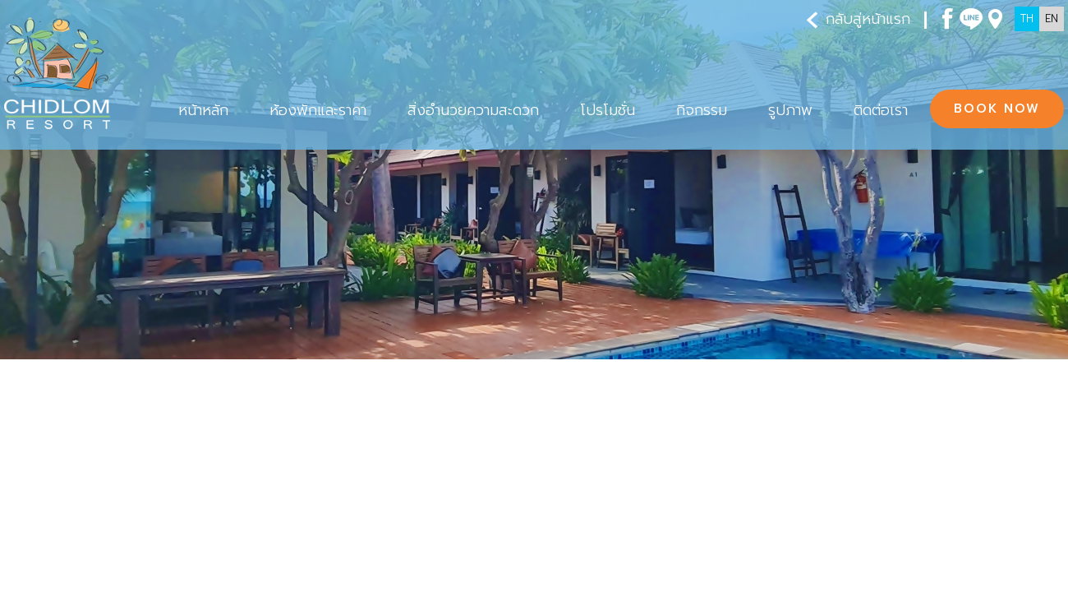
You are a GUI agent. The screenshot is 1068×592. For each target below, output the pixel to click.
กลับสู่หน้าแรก (858, 19)
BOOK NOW (997, 108)
